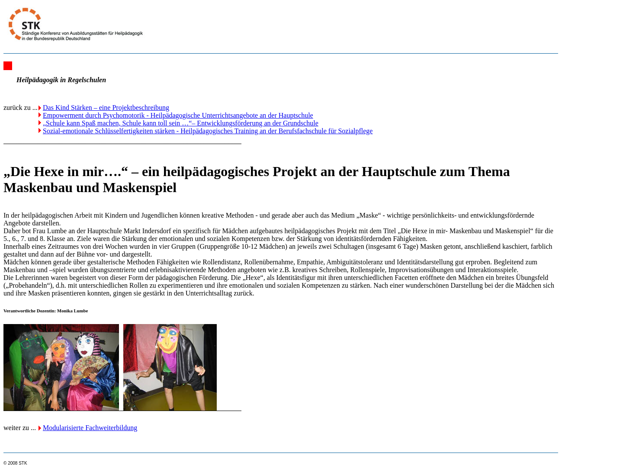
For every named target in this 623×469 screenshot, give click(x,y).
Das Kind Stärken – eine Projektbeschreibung (106, 107)
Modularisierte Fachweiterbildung (90, 427)
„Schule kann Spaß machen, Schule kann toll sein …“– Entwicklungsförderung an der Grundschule (180, 123)
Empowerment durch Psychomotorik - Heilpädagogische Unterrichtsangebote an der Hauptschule (178, 115)
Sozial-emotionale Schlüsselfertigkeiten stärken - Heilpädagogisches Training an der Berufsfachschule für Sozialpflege (208, 131)
